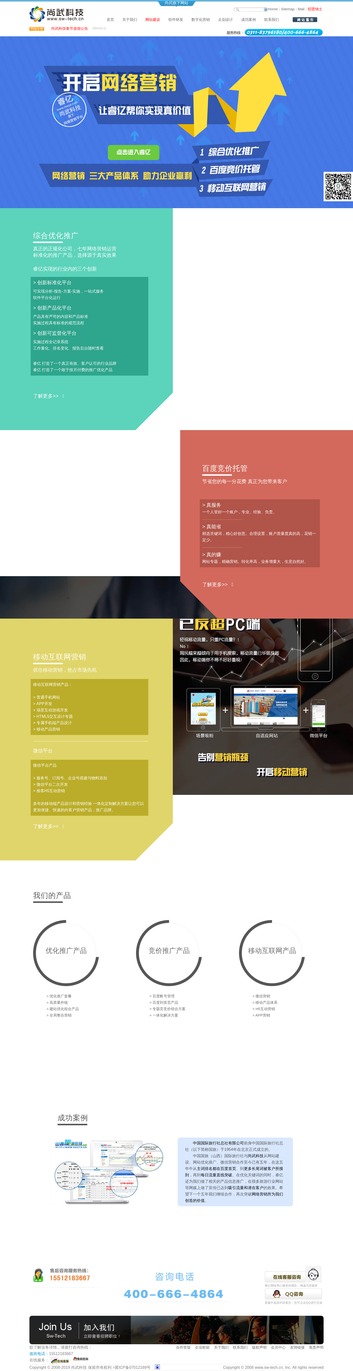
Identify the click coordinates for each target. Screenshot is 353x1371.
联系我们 (271, 19)
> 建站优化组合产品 (63, 1009)
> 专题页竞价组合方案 (168, 1009)
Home (273, 9)
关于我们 (221, 1347)
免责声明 (316, 1347)
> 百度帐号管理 (162, 996)
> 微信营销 (261, 996)
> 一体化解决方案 (164, 1015)
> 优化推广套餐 (59, 996)
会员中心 (278, 1347)
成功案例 (248, 19)
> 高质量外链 (57, 1002)
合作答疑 (183, 1347)
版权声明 (259, 1347)
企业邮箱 (202, 1347)
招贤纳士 (315, 9)
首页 (110, 19)
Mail (301, 9)
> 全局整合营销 (59, 1015)
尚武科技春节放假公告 (69, 30)
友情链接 (297, 1347)
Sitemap (287, 9)
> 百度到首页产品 (164, 1002)
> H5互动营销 (263, 1009)
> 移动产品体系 (265, 1002)
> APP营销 (261, 1015)
